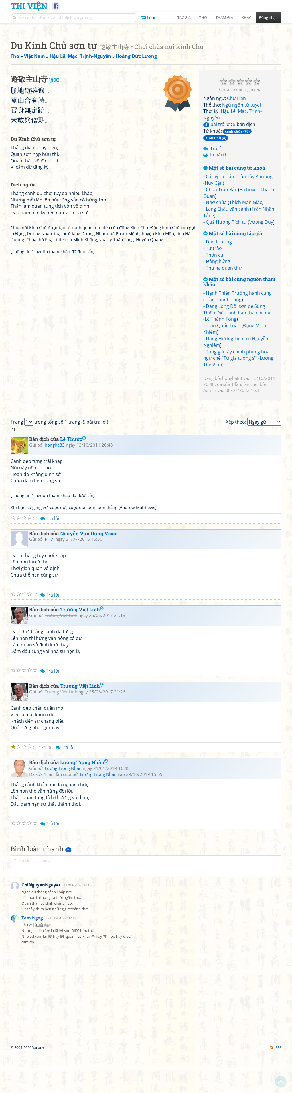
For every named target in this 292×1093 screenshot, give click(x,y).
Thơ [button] (203, 17)
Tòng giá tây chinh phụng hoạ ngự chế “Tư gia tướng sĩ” (236, 434)
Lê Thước (73, 598)
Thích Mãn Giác (245, 282)
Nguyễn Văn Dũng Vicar (88, 693)
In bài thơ (220, 234)
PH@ (49, 698)
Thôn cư (215, 334)
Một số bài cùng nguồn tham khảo (239, 362)
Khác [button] (246, 17)
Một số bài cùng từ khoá (234, 248)
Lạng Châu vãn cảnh (227, 289)
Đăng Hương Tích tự (227, 418)
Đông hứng (218, 341)
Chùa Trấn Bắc (221, 269)
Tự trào (214, 328)
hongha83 (232, 458)
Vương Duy (261, 302)
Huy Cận (214, 263)
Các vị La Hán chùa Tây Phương (239, 256)
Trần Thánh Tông (223, 379)
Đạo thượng (219, 321)
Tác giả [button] (184, 17)
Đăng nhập (268, 17)
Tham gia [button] (224, 17)
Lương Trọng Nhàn (84, 922)
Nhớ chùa (216, 282)
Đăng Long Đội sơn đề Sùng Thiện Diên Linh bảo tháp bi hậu (237, 389)
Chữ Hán (236, 178)
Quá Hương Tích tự (226, 302)
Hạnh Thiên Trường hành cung (239, 373)
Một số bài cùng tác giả (232, 313)
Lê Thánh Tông (220, 399)
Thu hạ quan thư (224, 348)
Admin (209, 470)
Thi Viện (29, 5)
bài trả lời (217, 204)
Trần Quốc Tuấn (223, 405)
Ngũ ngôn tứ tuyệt (241, 185)
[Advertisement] (146, 67)
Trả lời (217, 228)
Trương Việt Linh (82, 769)
